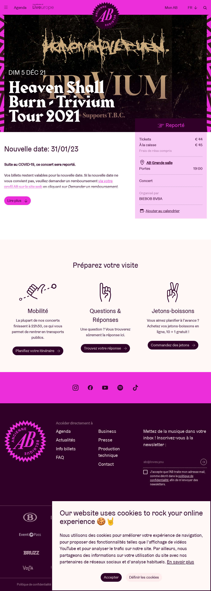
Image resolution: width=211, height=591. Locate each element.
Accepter (111, 577)
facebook (90, 387)
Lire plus (17, 200)
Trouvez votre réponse (105, 348)
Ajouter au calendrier (159, 210)
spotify (120, 388)
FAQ (60, 457)
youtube (105, 388)
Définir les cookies (144, 577)
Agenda (20, 7)
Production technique (109, 452)
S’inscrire (203, 462)
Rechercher (205, 7)
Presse (105, 440)
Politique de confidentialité (34, 584)
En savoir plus (180, 562)
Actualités (65, 440)
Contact (106, 464)
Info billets (66, 449)
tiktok (135, 388)
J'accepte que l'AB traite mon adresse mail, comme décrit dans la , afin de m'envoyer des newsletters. (177, 478)
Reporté (170, 125)
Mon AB (171, 7)
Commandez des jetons (173, 345)
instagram (75, 388)
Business (107, 431)
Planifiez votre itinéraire (38, 350)
